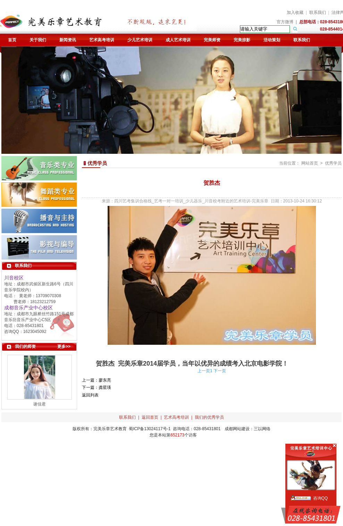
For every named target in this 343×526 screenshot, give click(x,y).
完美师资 (212, 39)
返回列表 (90, 395)
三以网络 (262, 428)
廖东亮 (105, 380)
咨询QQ (320, 498)
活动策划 (271, 39)
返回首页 (150, 417)
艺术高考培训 (101, 39)
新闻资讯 (67, 39)
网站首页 (309, 163)
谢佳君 (39, 404)
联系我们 (317, 12)
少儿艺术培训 (139, 39)
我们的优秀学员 (209, 417)
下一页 (220, 370)
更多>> (63, 346)
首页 (12, 39)
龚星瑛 (105, 387)
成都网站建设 (237, 428)
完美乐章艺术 (105, 428)
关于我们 (38, 39)
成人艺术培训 (178, 39)
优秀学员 (333, 163)
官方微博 (285, 21)
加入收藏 (295, 12)
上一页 (204, 370)
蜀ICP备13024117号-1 (149, 428)
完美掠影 (242, 39)
